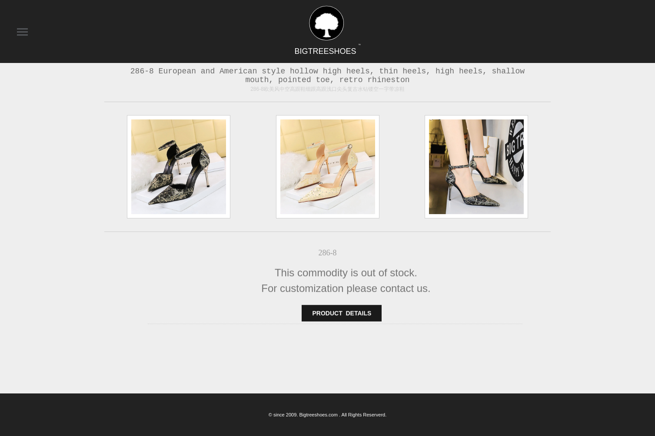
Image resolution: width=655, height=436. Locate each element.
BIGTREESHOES (327, 51)
